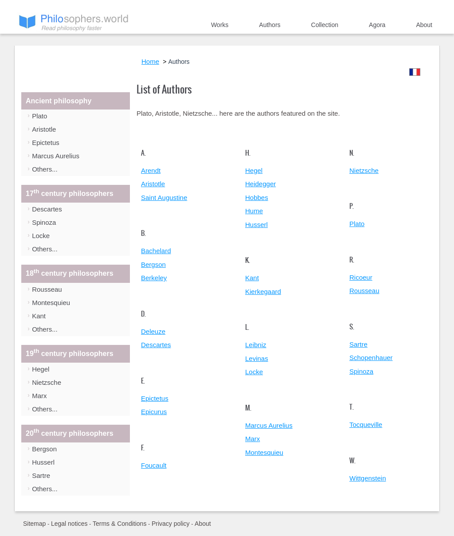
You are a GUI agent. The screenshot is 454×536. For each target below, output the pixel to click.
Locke (41, 235)
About (424, 24)
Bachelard (156, 250)
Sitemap (34, 523)
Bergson (44, 449)
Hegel (40, 369)
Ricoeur (360, 277)
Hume (254, 211)
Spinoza (44, 222)
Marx (39, 395)
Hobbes (256, 197)
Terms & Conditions (119, 523)
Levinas (256, 358)
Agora (377, 24)
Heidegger (260, 184)
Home (176, 26)
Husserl (43, 462)
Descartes (47, 209)
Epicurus (154, 411)
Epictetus (45, 142)
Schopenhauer (371, 357)
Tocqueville (365, 424)
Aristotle (44, 129)
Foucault (154, 465)
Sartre (41, 475)
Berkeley (154, 278)
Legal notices (69, 523)
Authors (269, 24)
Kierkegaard (263, 291)
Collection (324, 24)
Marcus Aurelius (55, 156)
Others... (45, 169)
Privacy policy (171, 523)
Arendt (150, 170)
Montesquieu (51, 302)
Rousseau (47, 289)
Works (219, 24)
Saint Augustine (164, 197)
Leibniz (255, 344)
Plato (39, 116)
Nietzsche (46, 382)
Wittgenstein (367, 478)
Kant (39, 316)
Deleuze (153, 331)
